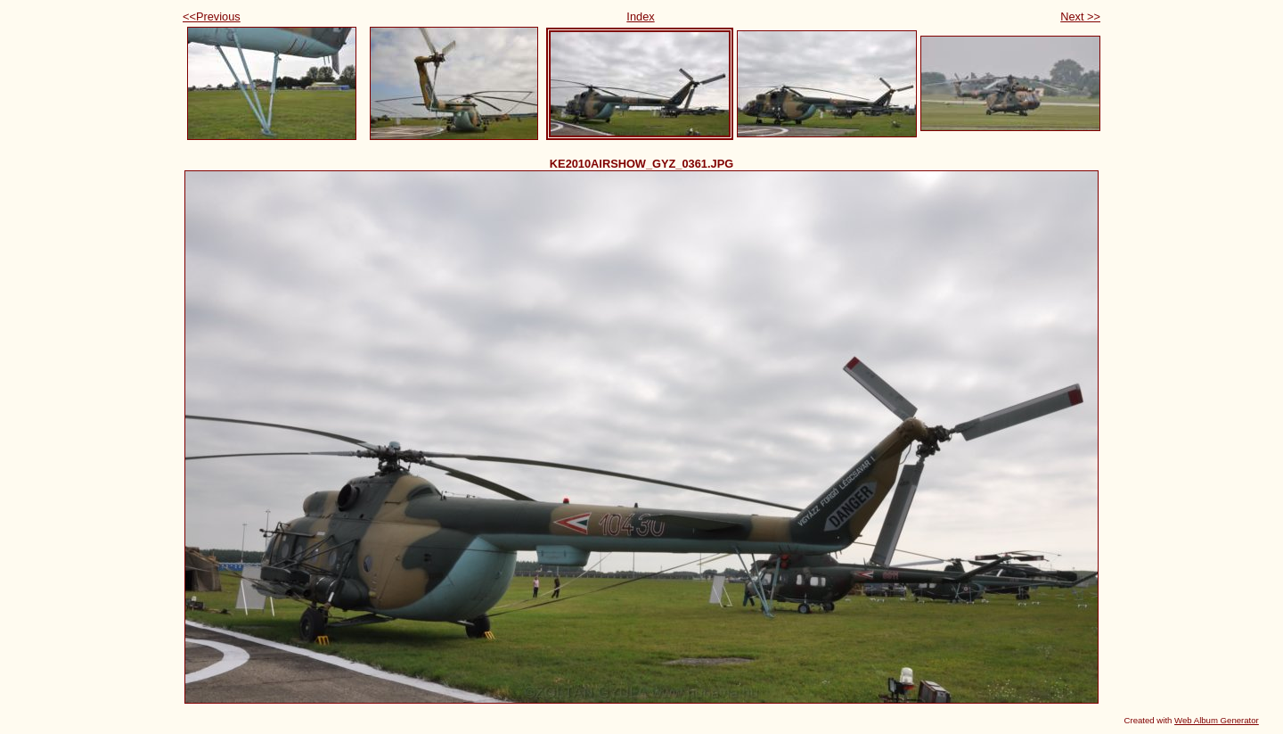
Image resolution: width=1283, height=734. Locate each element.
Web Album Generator (1216, 720)
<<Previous (212, 16)
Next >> (1080, 16)
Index (640, 16)
